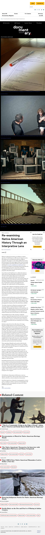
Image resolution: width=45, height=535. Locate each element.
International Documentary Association (7, 5)
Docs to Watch (3, 443)
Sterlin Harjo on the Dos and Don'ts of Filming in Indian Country (21, 509)
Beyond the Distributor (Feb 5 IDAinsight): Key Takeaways (36, 320)
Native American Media (6, 388)
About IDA (4, 13)
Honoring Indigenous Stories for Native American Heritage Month (22, 498)
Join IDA (41, 15)
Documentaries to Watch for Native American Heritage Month (21, 436)
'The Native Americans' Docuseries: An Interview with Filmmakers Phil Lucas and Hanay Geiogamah (21, 448)
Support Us (17, 526)
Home (2, 18)
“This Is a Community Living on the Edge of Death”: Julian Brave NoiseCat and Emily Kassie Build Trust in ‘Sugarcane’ (23, 425)
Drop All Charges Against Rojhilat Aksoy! (36, 282)
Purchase (39, 23)
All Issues (17, 23)
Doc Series (22, 454)
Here (37, 271)
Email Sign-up (24, 526)
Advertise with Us (33, 526)
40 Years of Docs (29, 454)
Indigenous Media (22, 443)
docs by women (26, 432)
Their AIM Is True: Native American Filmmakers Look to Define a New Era (21, 460)
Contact (2, 528)
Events (16, 13)
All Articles (6, 23)
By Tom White (3, 451)
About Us (11, 526)
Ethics (38, 515)
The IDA (2, 526)
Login (32, 3)
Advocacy (40, 13)
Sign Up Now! (37, 246)
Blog (6, 526)
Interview (2, 432)
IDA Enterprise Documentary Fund (26, 504)
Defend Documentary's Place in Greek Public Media (36, 299)
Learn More (37, 346)
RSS (39, 526)
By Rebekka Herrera (4, 440)
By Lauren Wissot (3, 512)
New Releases (9, 432)
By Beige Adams (3, 463)
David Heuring (7, 249)
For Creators (28, 13)
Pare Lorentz (36, 504)
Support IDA (40, 3)
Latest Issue (28, 23)
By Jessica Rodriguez (4, 501)
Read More (34, 285)
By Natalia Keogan (4, 429)
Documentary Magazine (8, 15)
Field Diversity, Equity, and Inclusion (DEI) (8, 515)
